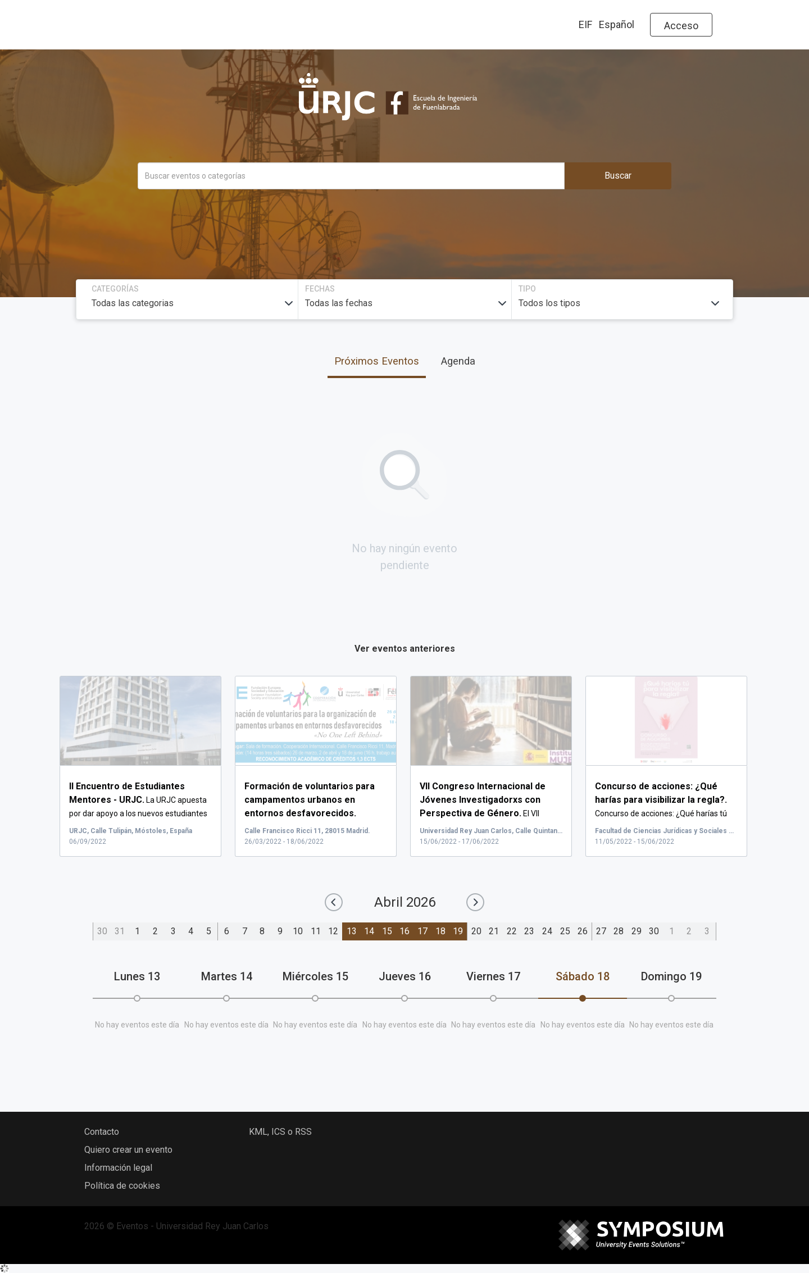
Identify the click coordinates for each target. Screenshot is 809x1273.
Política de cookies (122, 1185)
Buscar (618, 175)
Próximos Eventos (376, 361)
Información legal (118, 1167)
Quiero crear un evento (128, 1149)
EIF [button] (585, 24)
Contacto (101, 1131)
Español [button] (616, 24)
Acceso (681, 25)
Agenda (458, 361)
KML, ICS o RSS (280, 1131)
